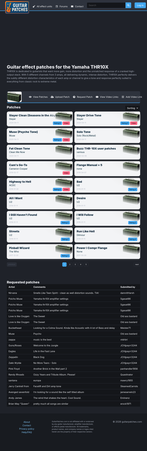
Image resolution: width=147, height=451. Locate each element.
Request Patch (82, 97)
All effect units (42, 6)
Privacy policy (26, 428)
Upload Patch (60, 97)
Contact (76, 6)
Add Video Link (131, 97)
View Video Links (106, 97)
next (137, 264)
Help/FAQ (27, 432)
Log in (140, 5)
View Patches (38, 97)
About (27, 422)
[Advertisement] (73, 38)
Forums (61, 6)
